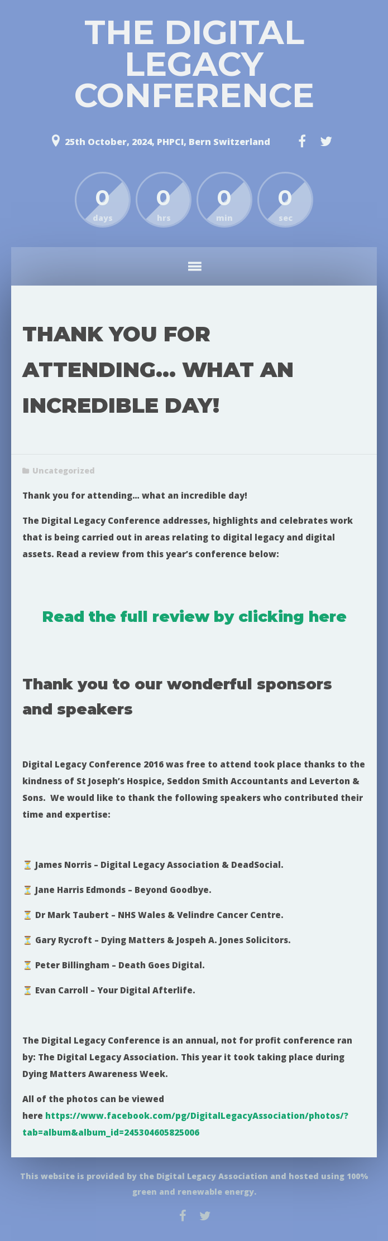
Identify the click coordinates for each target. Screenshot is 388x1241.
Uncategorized (63, 470)
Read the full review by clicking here (194, 616)
